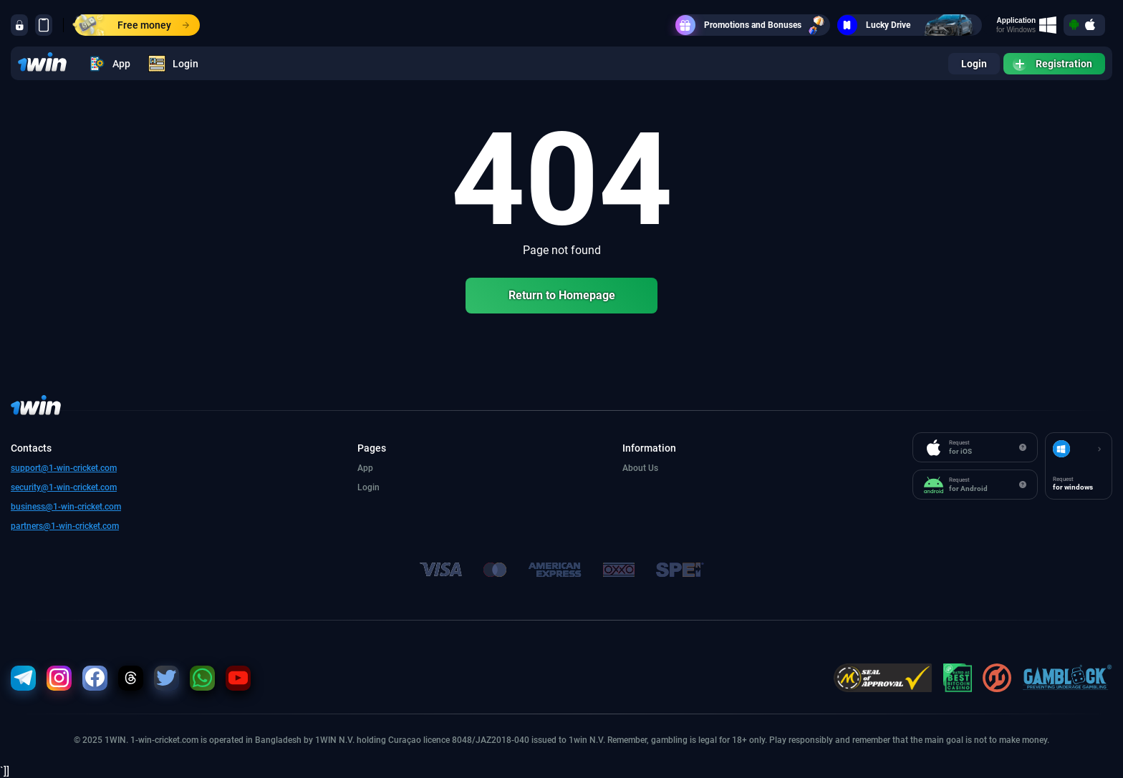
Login (173, 63)
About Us (640, 468)
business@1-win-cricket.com (66, 507)
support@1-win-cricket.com (64, 468)
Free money (131, 25)
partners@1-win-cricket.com (65, 526)
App (109, 63)
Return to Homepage (562, 295)
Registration (1052, 64)
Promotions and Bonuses (752, 25)
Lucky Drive (909, 25)
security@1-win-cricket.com (64, 487)
